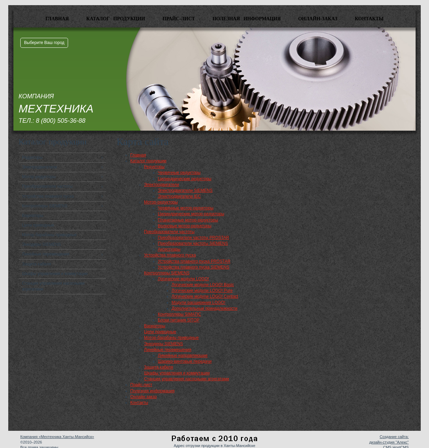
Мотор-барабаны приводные (49, 234)
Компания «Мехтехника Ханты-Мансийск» (57, 437)
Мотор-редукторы (39, 176)
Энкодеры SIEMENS (41, 244)
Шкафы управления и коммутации (55, 273)
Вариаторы (32, 215)
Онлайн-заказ (318, 18)
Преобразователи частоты (47, 186)
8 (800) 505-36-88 (60, 120)
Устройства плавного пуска (48, 196)
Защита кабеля (36, 264)
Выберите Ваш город (44, 42)
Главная (57, 18)
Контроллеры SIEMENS (44, 206)
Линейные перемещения (45, 254)
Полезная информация (246, 18)
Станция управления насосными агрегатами (53, 286)
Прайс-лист (179, 18)
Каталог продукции (115, 18)
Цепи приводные (38, 225)
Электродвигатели (39, 167)
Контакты (369, 18)
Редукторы (32, 157)
